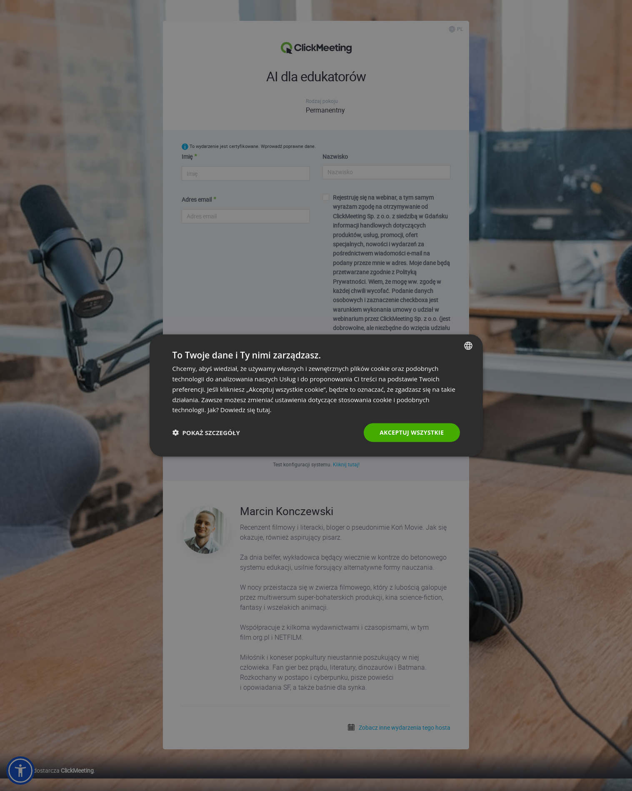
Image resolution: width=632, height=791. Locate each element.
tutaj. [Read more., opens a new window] (264, 410)
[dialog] (316, 396)
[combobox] (468, 346)
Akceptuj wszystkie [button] (412, 432)
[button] (206, 432)
